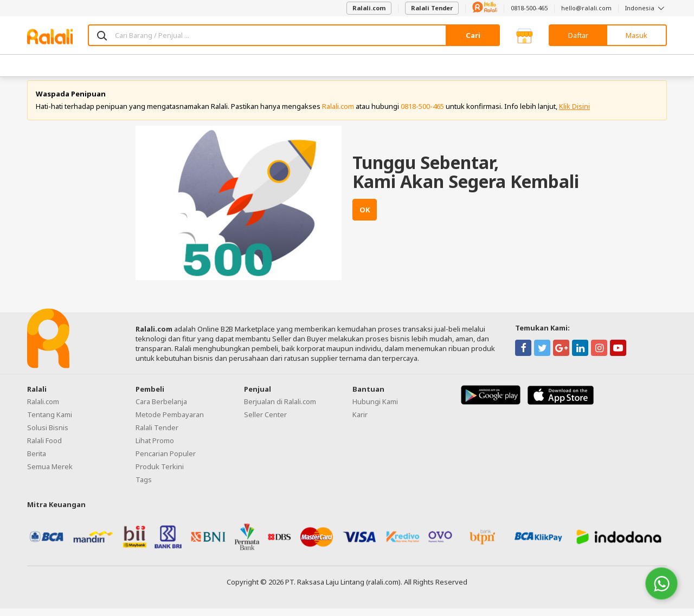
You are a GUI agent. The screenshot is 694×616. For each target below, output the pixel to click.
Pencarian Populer (166, 460)
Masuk (636, 35)
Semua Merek (50, 473)
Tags (144, 486)
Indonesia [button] (646, 8)
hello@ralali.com (586, 8)
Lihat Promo (155, 447)
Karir (360, 421)
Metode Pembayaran (170, 421)
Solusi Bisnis (47, 434)
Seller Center (265, 421)
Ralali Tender (432, 8)
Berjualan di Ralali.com (280, 408)
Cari (473, 35)
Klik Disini (574, 114)
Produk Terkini (160, 473)
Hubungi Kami (375, 408)
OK (364, 217)
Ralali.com (368, 8)
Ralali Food (44, 447)
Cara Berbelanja (161, 408)
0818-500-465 (529, 8)
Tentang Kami (49, 421)
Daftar (578, 35)
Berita (36, 460)
